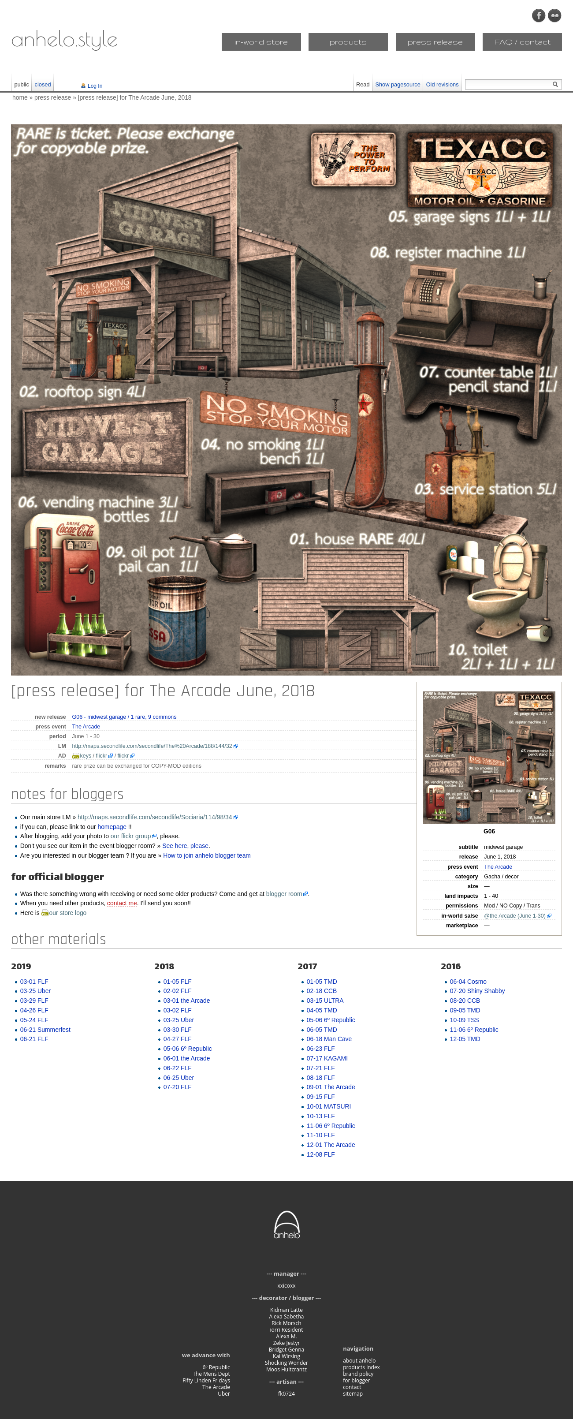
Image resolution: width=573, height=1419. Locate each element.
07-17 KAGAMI (327, 1058)
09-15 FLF (321, 1096)
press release (435, 41)
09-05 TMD (465, 1010)
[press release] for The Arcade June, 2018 (135, 97)
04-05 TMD (322, 1010)
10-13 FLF (321, 1116)
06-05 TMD (322, 1029)
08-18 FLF (321, 1077)
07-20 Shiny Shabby (477, 990)
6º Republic (216, 1367)
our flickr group (131, 836)
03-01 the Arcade (187, 1000)
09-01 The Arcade (331, 1086)
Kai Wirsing (286, 1356)
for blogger (356, 1380)
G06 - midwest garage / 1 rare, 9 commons (124, 717)
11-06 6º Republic (331, 1125)
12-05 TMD (465, 1038)
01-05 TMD (322, 981)
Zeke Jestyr (286, 1343)
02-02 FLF (178, 990)
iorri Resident (286, 1329)
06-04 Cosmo (468, 981)
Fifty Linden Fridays (206, 1380)
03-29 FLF (34, 1000)
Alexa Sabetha (286, 1316)
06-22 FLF (178, 1068)
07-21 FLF (321, 1068)
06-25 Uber (179, 1077)
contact (352, 1387)
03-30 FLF (178, 1029)
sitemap (353, 1393)
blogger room (284, 893)
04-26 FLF (34, 1010)
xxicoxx (286, 1285)
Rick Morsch (286, 1323)
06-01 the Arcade (187, 1058)
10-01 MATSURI (329, 1106)
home (20, 97)
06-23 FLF (321, 1048)
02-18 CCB (322, 990)
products (348, 41)
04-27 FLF (178, 1038)
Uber (224, 1393)
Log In (95, 86)
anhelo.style (64, 38)
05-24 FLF (34, 1019)
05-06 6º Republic (188, 1048)
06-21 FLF (34, 1038)
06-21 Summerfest (45, 1029)
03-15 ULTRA (325, 1000)
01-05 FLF (178, 981)
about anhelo (359, 1360)
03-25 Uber (35, 990)
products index (361, 1367)
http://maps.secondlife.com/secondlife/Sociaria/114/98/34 (155, 817)
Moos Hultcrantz (286, 1369)
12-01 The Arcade (331, 1144)
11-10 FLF (321, 1135)
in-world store (261, 41)
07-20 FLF (178, 1086)
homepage (112, 826)
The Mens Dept (211, 1374)
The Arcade (498, 867)
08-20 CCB (465, 1000)
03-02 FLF (178, 1010)
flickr (102, 756)
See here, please (185, 845)
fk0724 (286, 1393)
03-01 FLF (34, 981)
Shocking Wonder (286, 1363)
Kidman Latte (286, 1310)
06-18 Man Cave (329, 1038)
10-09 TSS (464, 1019)
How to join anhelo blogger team (207, 855)
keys (86, 756)
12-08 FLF (321, 1154)
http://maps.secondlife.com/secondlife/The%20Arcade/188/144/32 (152, 746)
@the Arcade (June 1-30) (515, 916)
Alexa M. (286, 1336)
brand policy (358, 1374)
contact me (122, 903)
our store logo (68, 912)
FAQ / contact (523, 41)
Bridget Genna (287, 1349)
